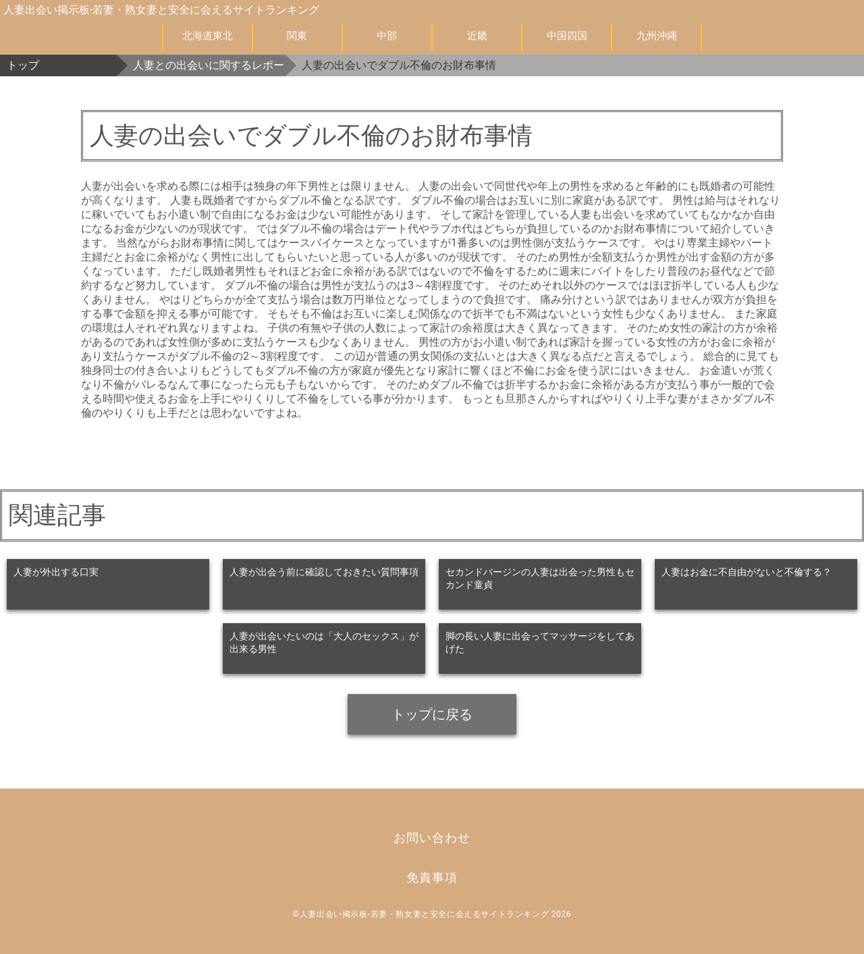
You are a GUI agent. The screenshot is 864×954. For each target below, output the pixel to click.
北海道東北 (207, 36)
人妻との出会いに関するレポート (209, 65)
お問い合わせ (432, 837)
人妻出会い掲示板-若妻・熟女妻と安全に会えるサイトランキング (161, 9)
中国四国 (567, 36)
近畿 (477, 36)
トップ (23, 65)
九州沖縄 (657, 36)
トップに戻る (432, 714)
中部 (387, 36)
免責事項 (432, 877)
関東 (297, 36)
